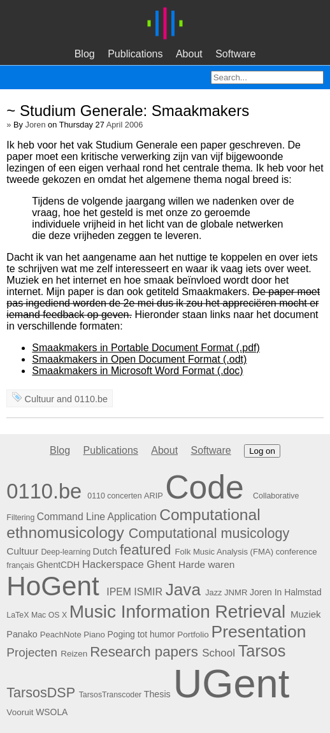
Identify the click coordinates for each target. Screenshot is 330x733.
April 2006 (124, 124)
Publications (135, 53)
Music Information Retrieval (177, 611)
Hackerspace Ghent (129, 564)
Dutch (105, 551)
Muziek (306, 614)
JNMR (235, 592)
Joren (35, 124)
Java (183, 589)
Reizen (74, 653)
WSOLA (52, 712)
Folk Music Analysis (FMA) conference (246, 551)
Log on (262, 451)
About (189, 53)
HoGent (52, 586)
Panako (21, 634)
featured (145, 550)
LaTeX (17, 615)
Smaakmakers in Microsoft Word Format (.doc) (137, 370)
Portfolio (193, 634)
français (20, 565)
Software (235, 53)
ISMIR (148, 591)
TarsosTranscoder (110, 694)
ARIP (153, 495)
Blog (85, 53)
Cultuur (39, 399)
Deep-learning (65, 552)
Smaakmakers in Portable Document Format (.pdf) (145, 347)
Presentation (259, 631)
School (218, 653)
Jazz (213, 592)
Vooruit (19, 712)
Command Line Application (97, 516)
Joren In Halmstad (286, 592)
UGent (231, 683)
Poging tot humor (141, 634)
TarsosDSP (40, 692)
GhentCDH (58, 565)
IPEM (118, 591)
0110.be (91, 399)
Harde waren (206, 564)
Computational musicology (209, 533)
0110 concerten (114, 495)
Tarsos (262, 651)
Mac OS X (49, 615)
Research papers (144, 652)
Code (204, 486)
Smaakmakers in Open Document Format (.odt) (139, 359)
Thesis (157, 694)
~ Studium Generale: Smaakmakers (127, 110)
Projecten (31, 652)
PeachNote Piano (72, 634)
